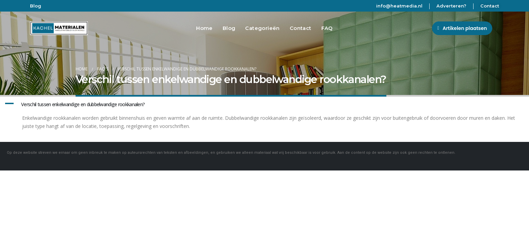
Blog (35, 6)
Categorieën (262, 28)
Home (204, 28)
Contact (489, 6)
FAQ (327, 28)
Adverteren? (451, 6)
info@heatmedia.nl (399, 6)
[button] (462, 28)
